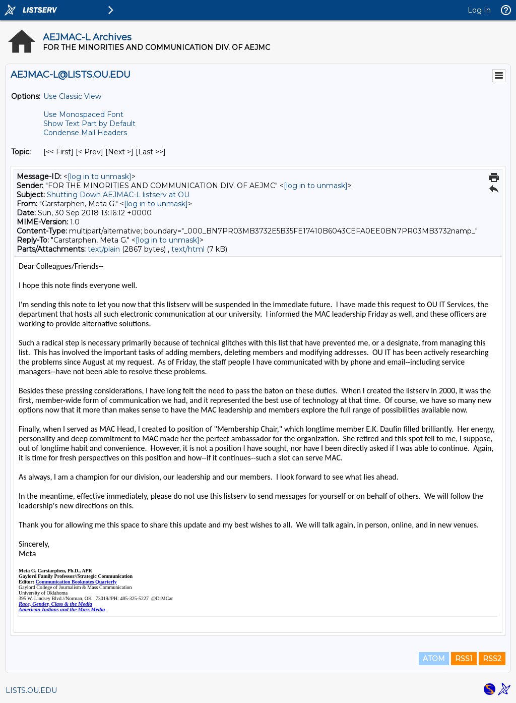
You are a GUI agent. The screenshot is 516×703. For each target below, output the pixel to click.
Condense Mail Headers (85, 132)
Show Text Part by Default (89, 123)
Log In (479, 10)
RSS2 (492, 658)
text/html (188, 249)
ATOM (434, 658)
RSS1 (464, 658)
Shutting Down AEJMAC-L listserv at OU (118, 194)
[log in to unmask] (100, 176)
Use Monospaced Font (83, 114)
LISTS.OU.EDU (31, 690)
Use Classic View (72, 96)
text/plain (104, 249)
